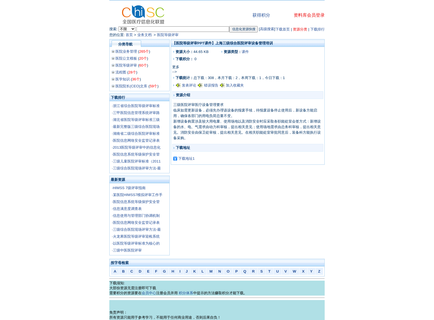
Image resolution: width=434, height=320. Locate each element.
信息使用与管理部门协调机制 (136, 216)
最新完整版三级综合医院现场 (136, 127)
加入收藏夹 (235, 85)
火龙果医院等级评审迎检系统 (136, 236)
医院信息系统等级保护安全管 (136, 154)
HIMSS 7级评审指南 (129, 188)
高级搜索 (267, 29)
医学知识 (122, 79)
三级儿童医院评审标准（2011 (137, 161)
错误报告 (211, 85)
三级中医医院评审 (127, 250)
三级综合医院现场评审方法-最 (137, 168)
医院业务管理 (126, 51)
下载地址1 (186, 158)
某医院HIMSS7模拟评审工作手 (138, 195)
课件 (245, 52)
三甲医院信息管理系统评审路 (136, 113)
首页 (129, 35)
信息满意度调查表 (127, 209)
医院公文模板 (126, 58)
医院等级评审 (168, 35)
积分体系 (186, 293)
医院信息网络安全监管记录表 (136, 140)
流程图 (120, 72)
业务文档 (145, 35)
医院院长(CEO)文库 (131, 86)
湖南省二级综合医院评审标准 (136, 133)
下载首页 (282, 29)
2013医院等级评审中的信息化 (137, 147)
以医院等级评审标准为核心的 (136, 243)
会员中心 (149, 293)
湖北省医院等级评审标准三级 (136, 120)
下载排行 (317, 29)
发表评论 (189, 85)
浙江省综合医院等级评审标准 (136, 106)
